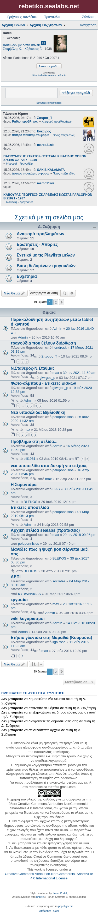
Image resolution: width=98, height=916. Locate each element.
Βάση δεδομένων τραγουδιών (46, 266)
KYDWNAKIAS (29, 594)
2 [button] (56, 302)
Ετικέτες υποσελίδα (30, 507)
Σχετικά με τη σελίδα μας (49, 217)
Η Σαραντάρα (24, 484)
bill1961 (29, 459)
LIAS (56, 489)
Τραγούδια (52, 17)
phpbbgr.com (65, 906)
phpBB (40, 896)
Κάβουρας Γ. (33, 49)
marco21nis (46, 145)
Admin (57, 329)
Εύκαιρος (44, 131)
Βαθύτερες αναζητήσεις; (49, 103)
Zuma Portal (60, 893)
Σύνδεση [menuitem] (88, 17)
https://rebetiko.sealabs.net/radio (49, 75)
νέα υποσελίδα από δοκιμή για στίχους (49, 465)
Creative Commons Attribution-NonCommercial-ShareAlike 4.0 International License (49, 876)
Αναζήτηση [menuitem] (88, 25)
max (56, 373)
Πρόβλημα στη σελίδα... (34, 441)
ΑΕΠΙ (16, 577)
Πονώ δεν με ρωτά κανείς (22, 45)
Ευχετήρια (27, 276)
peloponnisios (63, 417)
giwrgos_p (47, 378)
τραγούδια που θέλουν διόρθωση (43, 343)
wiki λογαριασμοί (28, 618)
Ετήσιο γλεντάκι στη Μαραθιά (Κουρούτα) (51, 637)
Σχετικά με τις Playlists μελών (46, 255)
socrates (59, 581)
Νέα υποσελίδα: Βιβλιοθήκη (38, 412)
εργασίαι (19, 599)
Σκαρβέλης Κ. (12, 49)
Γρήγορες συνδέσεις (22, 17)
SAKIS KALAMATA (51, 170)
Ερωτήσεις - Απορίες (37, 244)
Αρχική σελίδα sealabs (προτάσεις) (45, 530)
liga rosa (59, 642)
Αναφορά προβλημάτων (40, 234)
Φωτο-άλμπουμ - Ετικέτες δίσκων (43, 383)
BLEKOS (30, 502)
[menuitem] (45, 911)
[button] (61, 302)
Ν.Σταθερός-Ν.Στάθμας (33, 368)
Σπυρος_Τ (44, 118)
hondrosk (60, 347)
